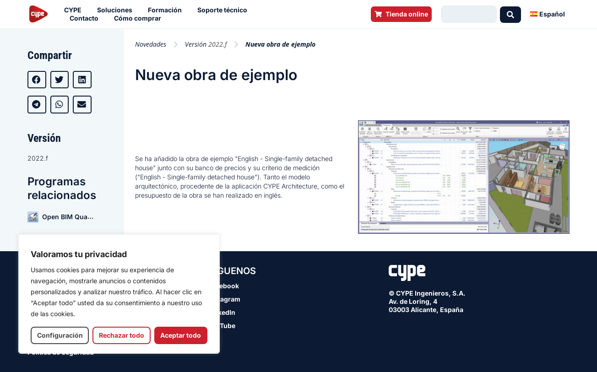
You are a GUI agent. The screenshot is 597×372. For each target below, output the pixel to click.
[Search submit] (510, 14)
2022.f (37, 158)
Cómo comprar (140, 18)
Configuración (60, 335)
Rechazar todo (121, 335)
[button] (36, 79)
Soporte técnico (224, 10)
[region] (119, 294)
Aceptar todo (180, 335)
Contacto (86, 18)
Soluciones (117, 10)
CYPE (75, 10)
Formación (167, 10)
